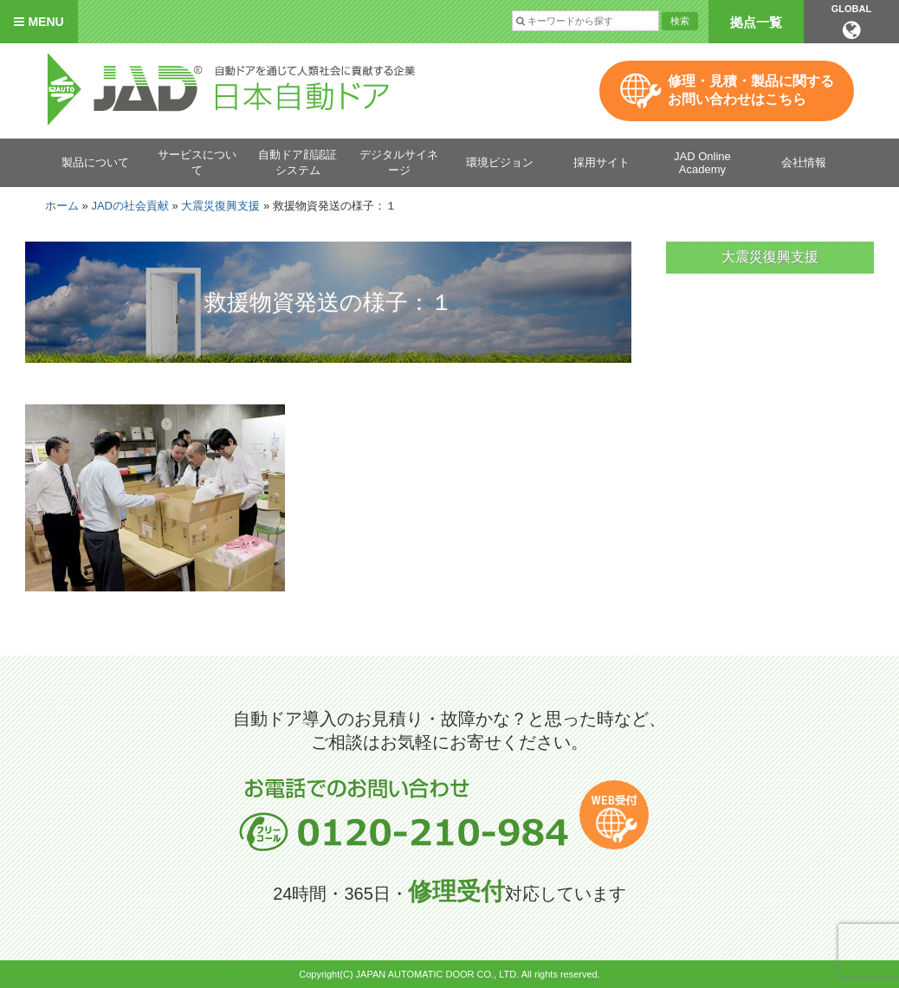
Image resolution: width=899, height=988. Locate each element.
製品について (95, 162)
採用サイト (601, 162)
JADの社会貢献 (130, 205)
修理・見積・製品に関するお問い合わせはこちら (751, 90)
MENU (38, 22)
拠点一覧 (756, 22)
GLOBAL (851, 21)
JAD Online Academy (702, 163)
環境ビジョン (500, 162)
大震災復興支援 (220, 205)
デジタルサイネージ (398, 162)
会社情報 (803, 162)
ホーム (62, 205)
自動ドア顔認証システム (297, 162)
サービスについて (197, 162)
